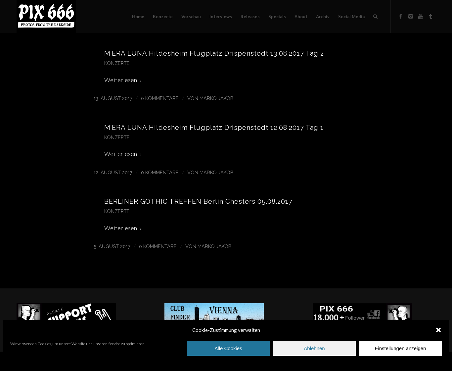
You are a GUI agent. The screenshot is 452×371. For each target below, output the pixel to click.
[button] (438, 330)
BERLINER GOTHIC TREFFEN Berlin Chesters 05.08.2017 (198, 201)
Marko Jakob (217, 98)
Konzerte (117, 63)
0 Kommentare (160, 98)
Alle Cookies (228, 348)
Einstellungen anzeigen (400, 348)
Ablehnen (314, 348)
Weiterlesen (124, 79)
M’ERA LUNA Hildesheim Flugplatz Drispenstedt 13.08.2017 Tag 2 (214, 53)
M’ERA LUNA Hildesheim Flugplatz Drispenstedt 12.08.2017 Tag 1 (214, 128)
